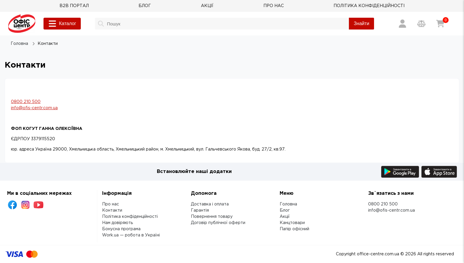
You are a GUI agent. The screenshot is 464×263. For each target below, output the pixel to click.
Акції (285, 216)
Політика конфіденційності (130, 216)
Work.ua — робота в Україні (131, 235)
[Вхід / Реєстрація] (402, 24)
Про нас (110, 204)
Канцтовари (292, 223)
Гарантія (200, 210)
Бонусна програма (121, 229)
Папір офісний (294, 229)
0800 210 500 (26, 102)
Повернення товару (212, 216)
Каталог (62, 23)
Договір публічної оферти (218, 223)
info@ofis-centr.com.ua (34, 108)
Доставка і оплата (210, 204)
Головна (288, 204)
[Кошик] (440, 24)
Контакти (112, 210)
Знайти (361, 23)
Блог (285, 210)
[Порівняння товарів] (421, 24)
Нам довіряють (117, 223)
